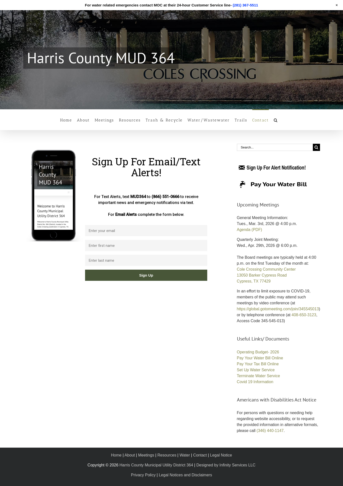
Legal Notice (221, 455)
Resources (166, 455)
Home (116, 455)
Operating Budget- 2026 (258, 352)
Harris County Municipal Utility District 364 (156, 465)
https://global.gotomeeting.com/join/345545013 (278, 309)
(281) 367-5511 (245, 5)
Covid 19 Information (255, 382)
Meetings (146, 455)
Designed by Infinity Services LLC (225, 465)
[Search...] (275, 147)
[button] (276, 119)
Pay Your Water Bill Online (260, 358)
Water (185, 455)
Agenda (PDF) (249, 230)
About (130, 455)
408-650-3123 (304, 315)
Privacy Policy (143, 475)
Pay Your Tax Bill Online (258, 364)
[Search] (316, 147)
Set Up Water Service (256, 370)
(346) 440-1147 (270, 431)
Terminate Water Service (258, 376)
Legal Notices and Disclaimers (185, 475)
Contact (200, 455)
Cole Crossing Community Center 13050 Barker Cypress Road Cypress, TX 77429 (266, 275)
